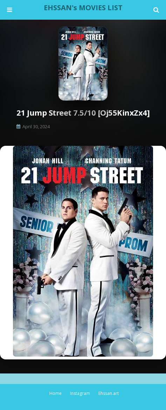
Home (55, 393)
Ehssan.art (108, 393)
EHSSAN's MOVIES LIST (83, 7)
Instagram (80, 393)
